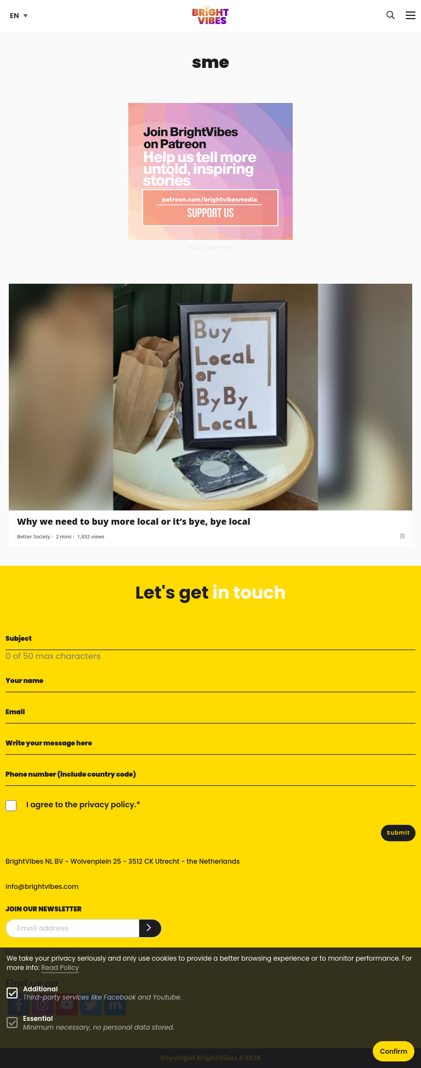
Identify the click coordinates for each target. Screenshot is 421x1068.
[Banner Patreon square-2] (210, 170)
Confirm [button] (393, 1051)
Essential (38, 1018)
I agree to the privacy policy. (81, 804)
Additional (40, 989)
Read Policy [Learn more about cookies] (60, 967)
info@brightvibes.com (41, 886)
